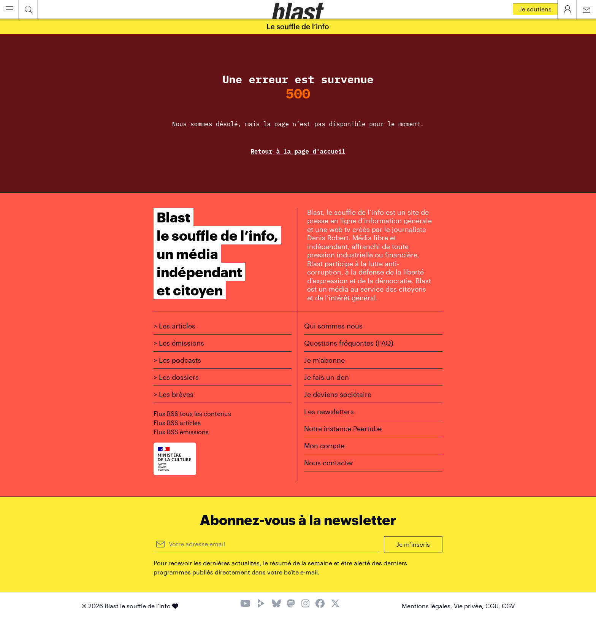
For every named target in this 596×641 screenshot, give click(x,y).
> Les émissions (179, 343)
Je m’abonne (324, 360)
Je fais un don (326, 377)
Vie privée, (469, 605)
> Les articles (174, 326)
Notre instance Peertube (343, 428)
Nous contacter (328, 463)
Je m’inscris (413, 544)
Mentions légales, (428, 605)
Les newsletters (329, 411)
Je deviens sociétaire (337, 394)
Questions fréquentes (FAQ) (348, 343)
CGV (508, 605)
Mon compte (324, 445)
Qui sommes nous (333, 326)
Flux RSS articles (177, 422)
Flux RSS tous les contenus (192, 413)
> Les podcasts (177, 360)
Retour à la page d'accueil (298, 151)
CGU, (493, 605)
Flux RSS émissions (181, 431)
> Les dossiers (176, 377)
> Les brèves (173, 394)
